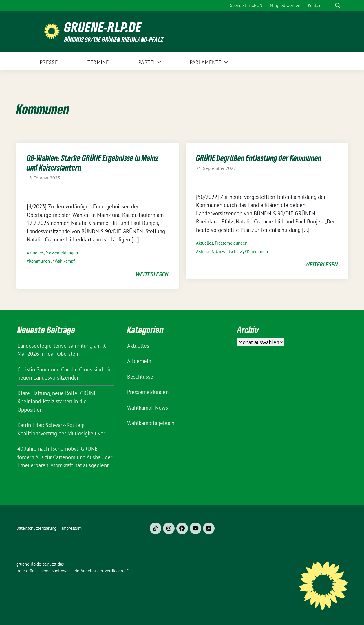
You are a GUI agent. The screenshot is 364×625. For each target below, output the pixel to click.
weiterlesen (152, 274)
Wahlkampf (65, 261)
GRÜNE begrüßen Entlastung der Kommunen (258, 158)
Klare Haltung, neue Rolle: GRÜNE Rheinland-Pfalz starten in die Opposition (57, 401)
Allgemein (139, 361)
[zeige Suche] (337, 5)
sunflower (61, 570)
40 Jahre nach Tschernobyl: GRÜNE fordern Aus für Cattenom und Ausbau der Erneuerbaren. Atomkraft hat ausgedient (64, 457)
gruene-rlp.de (103, 27)
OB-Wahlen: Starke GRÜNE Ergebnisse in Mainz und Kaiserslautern (92, 162)
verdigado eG (117, 570)
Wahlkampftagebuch (150, 422)
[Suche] (329, 5)
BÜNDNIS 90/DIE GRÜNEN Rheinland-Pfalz (113, 39)
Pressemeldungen (61, 253)
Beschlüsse (140, 376)
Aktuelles (35, 253)
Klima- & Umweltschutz (220, 251)
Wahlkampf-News (147, 407)
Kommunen (39, 261)
